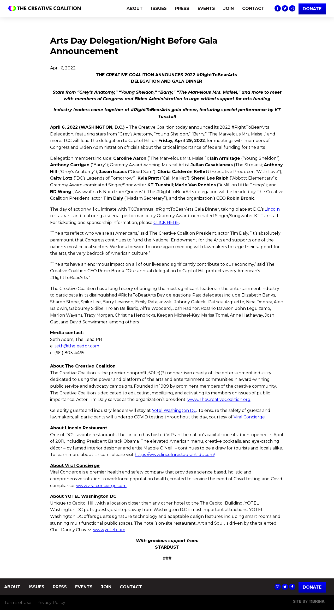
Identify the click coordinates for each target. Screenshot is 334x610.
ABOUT (135, 8)
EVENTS (206, 8)
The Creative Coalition (46, 8)
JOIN (228, 8)
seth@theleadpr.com (77, 346)
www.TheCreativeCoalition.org (218, 399)
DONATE (312, 8)
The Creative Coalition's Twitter (285, 8)
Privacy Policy (51, 602)
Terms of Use (17, 602)
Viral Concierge (249, 416)
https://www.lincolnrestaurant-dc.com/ (174, 454)
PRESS (182, 8)
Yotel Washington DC (174, 410)
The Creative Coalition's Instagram (292, 8)
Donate (312, 587)
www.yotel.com (109, 529)
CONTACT (253, 8)
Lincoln (272, 209)
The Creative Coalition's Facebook (278, 8)
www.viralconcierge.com (101, 485)
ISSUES (159, 8)
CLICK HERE (166, 222)
